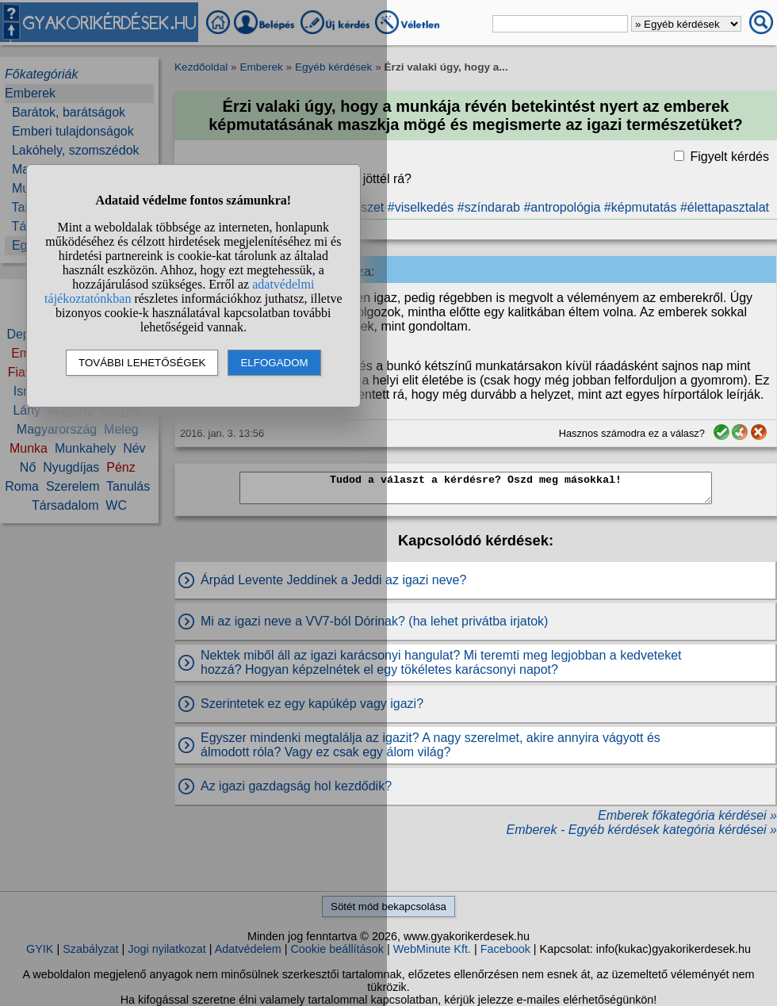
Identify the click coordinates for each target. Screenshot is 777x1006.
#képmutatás (640, 207)
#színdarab (488, 207)
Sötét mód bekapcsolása (388, 906)
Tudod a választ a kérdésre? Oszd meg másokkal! (475, 488)
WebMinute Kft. (432, 949)
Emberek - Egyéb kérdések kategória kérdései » (641, 829)
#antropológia (561, 207)
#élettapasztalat (724, 207)
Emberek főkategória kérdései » (687, 815)
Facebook (505, 949)
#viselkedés (421, 207)
